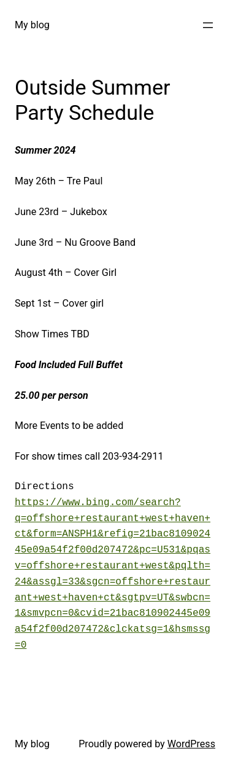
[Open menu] (208, 25)
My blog (32, 25)
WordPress (191, 744)
